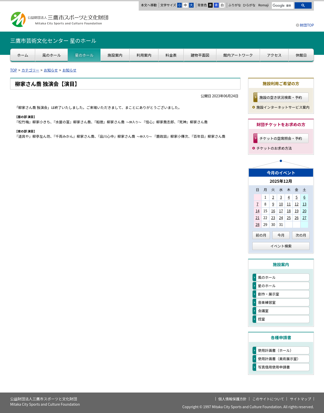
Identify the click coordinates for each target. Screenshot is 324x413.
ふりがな (234, 5)
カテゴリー (30, 70)
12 (297, 204)
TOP (13, 70)
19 (297, 210)
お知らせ (51, 70)
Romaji (263, 5)
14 (257, 210)
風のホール (267, 277)
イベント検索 (281, 245)
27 (304, 217)
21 (257, 217)
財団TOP (307, 25)
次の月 (301, 235)
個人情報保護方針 (232, 398)
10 (281, 204)
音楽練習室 (267, 302)
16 (273, 210)
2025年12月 (281, 181)
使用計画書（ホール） (275, 350)
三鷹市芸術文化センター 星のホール (53, 40)
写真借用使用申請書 (274, 367)
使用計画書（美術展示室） (279, 358)
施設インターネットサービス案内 (283, 107)
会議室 (263, 310)
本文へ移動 (149, 5)
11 (289, 204)
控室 (261, 319)
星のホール (267, 285)
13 (304, 204)
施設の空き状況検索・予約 (280, 97)
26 (297, 217)
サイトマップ (300, 398)
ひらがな (249, 5)
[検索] (282, 6)
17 (281, 210)
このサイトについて (268, 398)
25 (289, 217)
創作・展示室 (268, 293)
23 (273, 217)
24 (281, 217)
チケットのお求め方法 (274, 148)
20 (304, 210)
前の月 (261, 235)
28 (257, 224)
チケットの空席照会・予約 (280, 138)
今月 (281, 235)
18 (289, 210)
